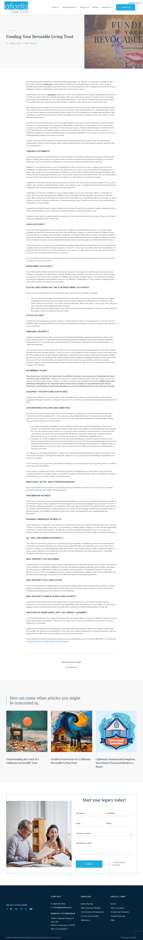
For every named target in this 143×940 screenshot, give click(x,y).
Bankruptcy (85, 920)
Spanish (138, 3)
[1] (38, 532)
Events (113, 904)
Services (83, 7)
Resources (106, 7)
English (131, 3)
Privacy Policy (56, 937)
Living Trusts (30, 43)
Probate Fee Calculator (120, 912)
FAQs (113, 920)
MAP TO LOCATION (59, 929)
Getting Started (68, 7)
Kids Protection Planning (90, 908)
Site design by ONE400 (128, 937)
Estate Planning (87, 904)
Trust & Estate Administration (92, 912)
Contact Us (125, 7)
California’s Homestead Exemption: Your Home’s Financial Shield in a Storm (116, 762)
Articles (96, 7)
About (54, 7)
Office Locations (117, 908)
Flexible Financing (118, 916)
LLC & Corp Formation (90, 916)
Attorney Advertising (44, 937)
